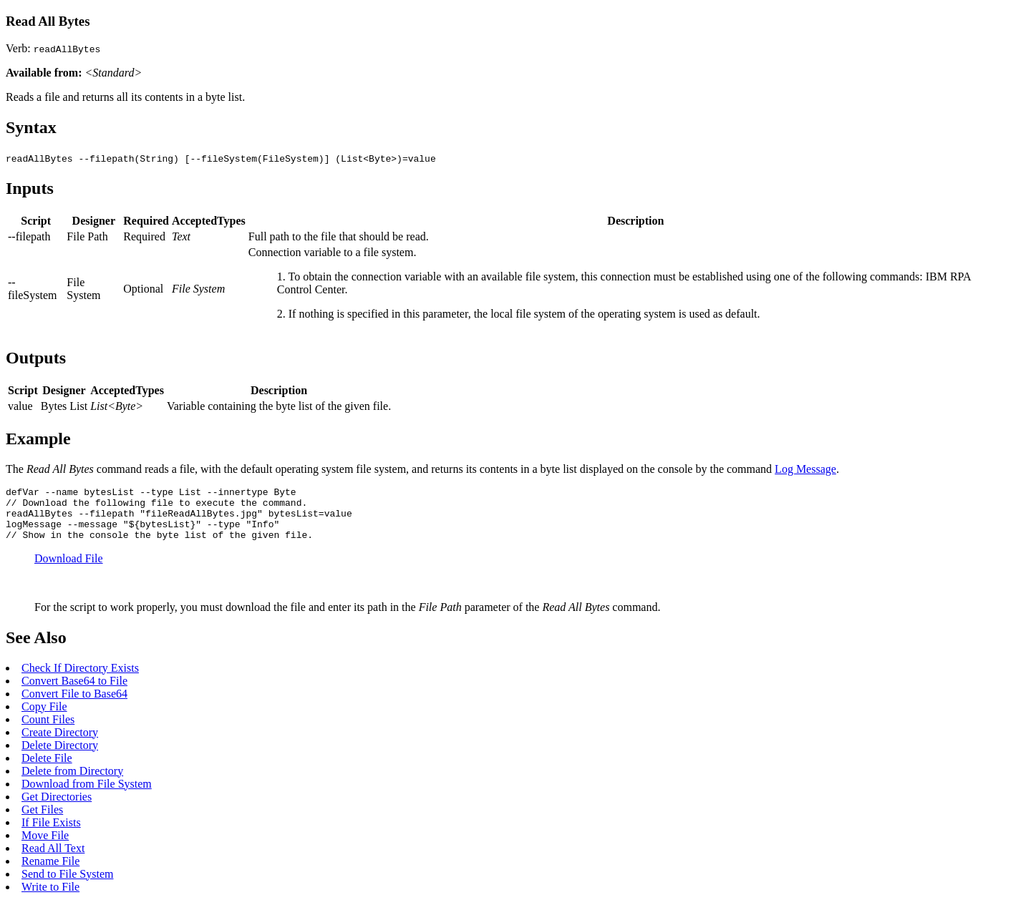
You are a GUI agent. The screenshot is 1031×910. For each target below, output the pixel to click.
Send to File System (67, 885)
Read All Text (52, 859)
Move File (45, 846)
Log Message (805, 469)
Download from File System (86, 794)
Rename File (50, 872)
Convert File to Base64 (74, 704)
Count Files (47, 730)
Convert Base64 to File (74, 691)
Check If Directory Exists (80, 678)
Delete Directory (59, 756)
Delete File (46, 769)
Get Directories (56, 807)
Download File (68, 569)
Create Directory (59, 743)
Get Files (42, 820)
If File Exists (51, 833)
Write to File (50, 897)
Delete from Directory (72, 782)
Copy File (44, 717)
